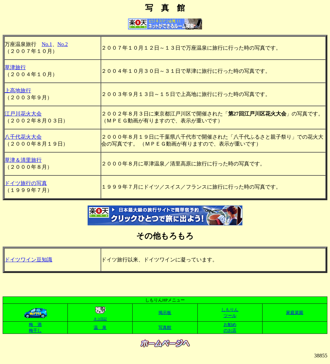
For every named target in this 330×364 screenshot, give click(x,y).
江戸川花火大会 (23, 113)
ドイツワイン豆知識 (28, 259)
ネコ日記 (100, 319)
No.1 (47, 44)
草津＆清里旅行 (23, 160)
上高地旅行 (18, 90)
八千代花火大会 (23, 137)
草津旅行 (15, 67)
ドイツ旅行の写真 (26, 183)
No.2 (63, 44)
